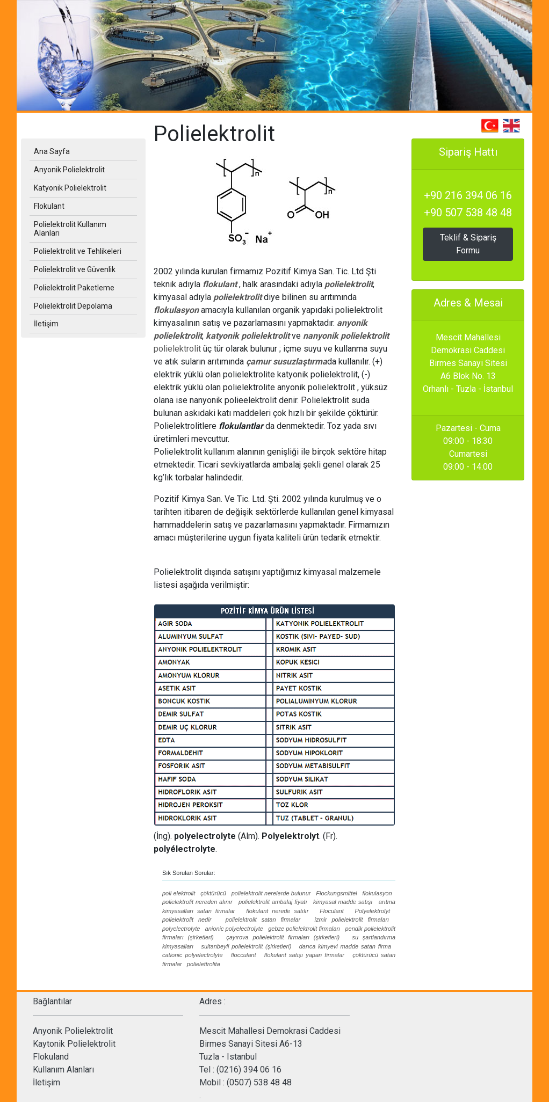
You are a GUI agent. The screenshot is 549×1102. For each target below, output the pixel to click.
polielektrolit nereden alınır (197, 902)
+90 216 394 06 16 (468, 195)
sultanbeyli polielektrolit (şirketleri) (246, 946)
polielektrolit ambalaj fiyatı (273, 902)
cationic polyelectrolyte (192, 955)
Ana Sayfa (52, 151)
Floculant (332, 911)
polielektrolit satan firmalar (263, 919)
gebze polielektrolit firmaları (304, 928)
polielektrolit (348, 284)
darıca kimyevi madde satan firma (345, 946)
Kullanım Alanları (63, 1069)
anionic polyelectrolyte (234, 928)
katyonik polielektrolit (248, 336)
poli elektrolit (178, 893)
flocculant (243, 955)
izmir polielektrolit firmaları (351, 919)
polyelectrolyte (181, 928)
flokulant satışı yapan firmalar (304, 955)
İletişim (46, 1082)
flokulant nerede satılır (277, 911)
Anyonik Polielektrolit (73, 1031)
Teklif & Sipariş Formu (468, 244)
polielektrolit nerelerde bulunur (271, 893)
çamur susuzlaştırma (286, 361)
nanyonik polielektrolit (346, 336)
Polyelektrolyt (372, 911)
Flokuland (51, 1057)
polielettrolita (203, 964)
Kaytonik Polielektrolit (74, 1044)
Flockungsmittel (336, 893)
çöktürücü (213, 893)
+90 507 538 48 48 (468, 212)
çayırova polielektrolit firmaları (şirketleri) (282, 937)
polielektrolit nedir (186, 919)
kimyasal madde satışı (342, 902)
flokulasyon (176, 310)
